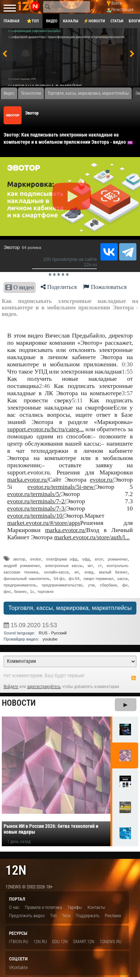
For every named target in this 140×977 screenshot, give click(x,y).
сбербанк (108, 585)
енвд (89, 572)
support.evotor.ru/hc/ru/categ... (45, 429)
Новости (19, 703)
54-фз (59, 578)
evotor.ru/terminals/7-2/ (36, 501)
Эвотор (32, 113)
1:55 (127, 371)
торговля (45, 591)
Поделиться (59, 287)
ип (76, 572)
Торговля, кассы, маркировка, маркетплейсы (70, 608)
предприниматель (20, 585)
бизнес (20, 591)
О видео (19, 287)
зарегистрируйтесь (44, 686)
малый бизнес (113, 572)
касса (122, 578)
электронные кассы (64, 565)
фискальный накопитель (27, 578)
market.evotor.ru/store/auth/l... (92, 537)
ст (100, 565)
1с (32, 591)
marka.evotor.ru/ (27, 479)
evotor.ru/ (102, 479)
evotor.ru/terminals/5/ (34, 494)
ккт (90, 565)
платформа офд (61, 559)
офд (86, 559)
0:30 (127, 364)
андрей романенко (22, 565)
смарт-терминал (98, 578)
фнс (7, 591)
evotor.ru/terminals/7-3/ (36, 508)
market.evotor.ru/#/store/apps (43, 522)
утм (91, 585)
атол (99, 559)
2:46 (44, 386)
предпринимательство (62, 585)
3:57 (127, 393)
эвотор (19, 559)
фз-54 (74, 578)
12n (15, 870)
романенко (117, 559)
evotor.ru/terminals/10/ (35, 515)
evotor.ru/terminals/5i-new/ (61, 486)
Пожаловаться (105, 287)
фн (125, 585)
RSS (133, 678)
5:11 (77, 400)
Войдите (11, 686)
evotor (35, 559)
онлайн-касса (56, 572)
